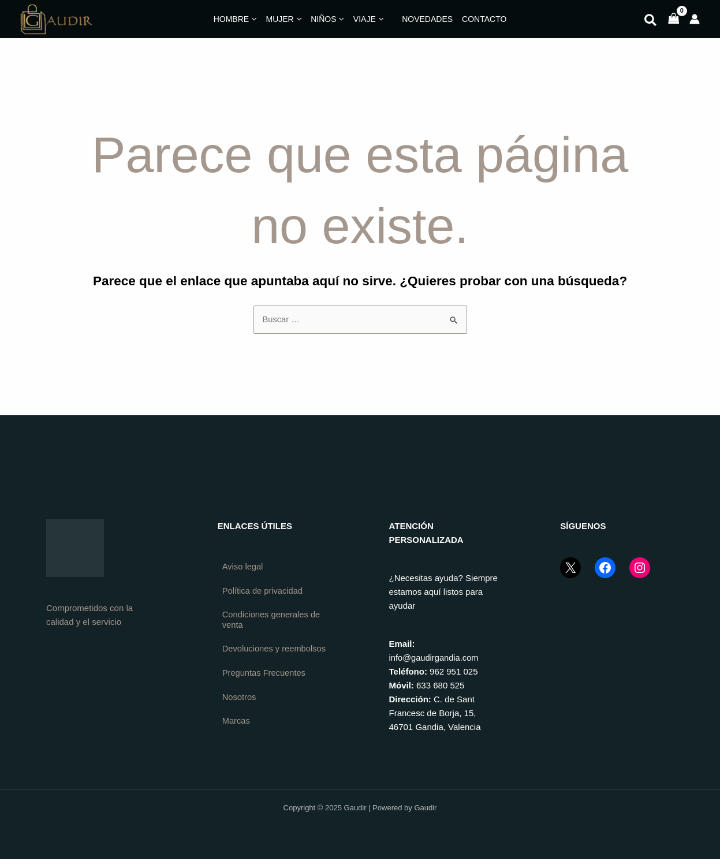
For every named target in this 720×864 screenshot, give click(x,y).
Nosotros (239, 709)
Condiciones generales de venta (272, 620)
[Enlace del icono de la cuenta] (694, 19)
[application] (252, 19)
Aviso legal (243, 567)
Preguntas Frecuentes (265, 685)
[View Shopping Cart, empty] (674, 19)
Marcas (236, 733)
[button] (651, 21)
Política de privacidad (263, 591)
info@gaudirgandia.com (435, 657)
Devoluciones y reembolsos (251, 655)
